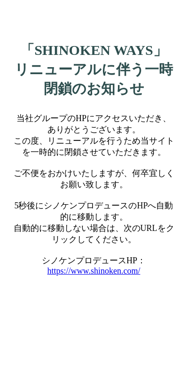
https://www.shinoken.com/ (94, 271)
